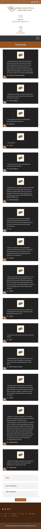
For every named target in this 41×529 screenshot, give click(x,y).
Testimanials (32, 513)
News (5, 516)
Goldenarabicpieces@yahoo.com (20, 21)
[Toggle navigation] (38, 38)
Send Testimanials (20, 500)
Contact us (14, 516)
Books (22, 513)
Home (5, 513)
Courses (14, 513)
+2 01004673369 (20, 33)
